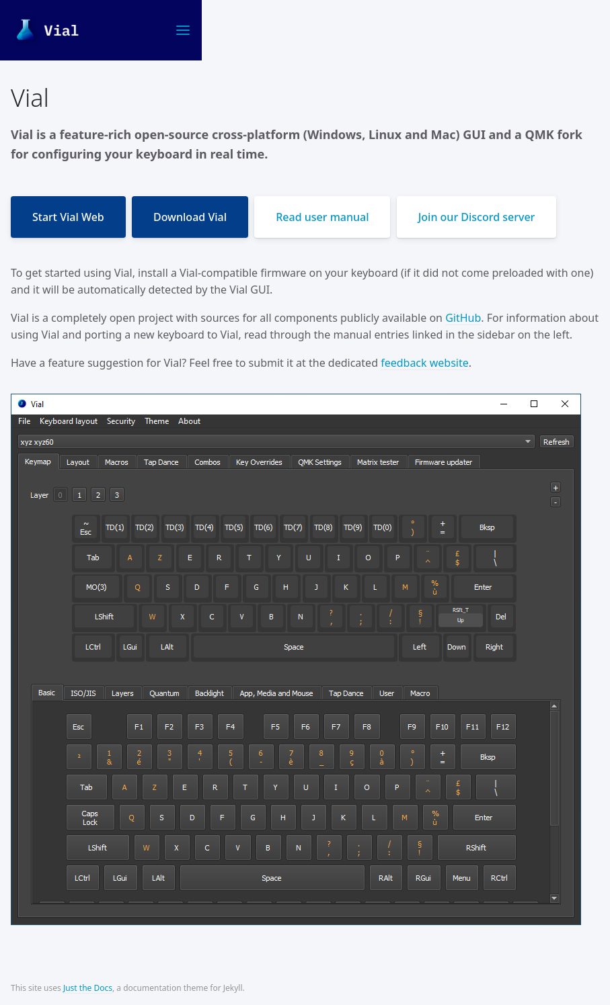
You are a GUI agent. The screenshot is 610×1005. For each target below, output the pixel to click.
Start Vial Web (68, 217)
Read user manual (322, 217)
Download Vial (190, 217)
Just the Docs (87, 988)
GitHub (463, 317)
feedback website (425, 362)
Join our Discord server (476, 217)
